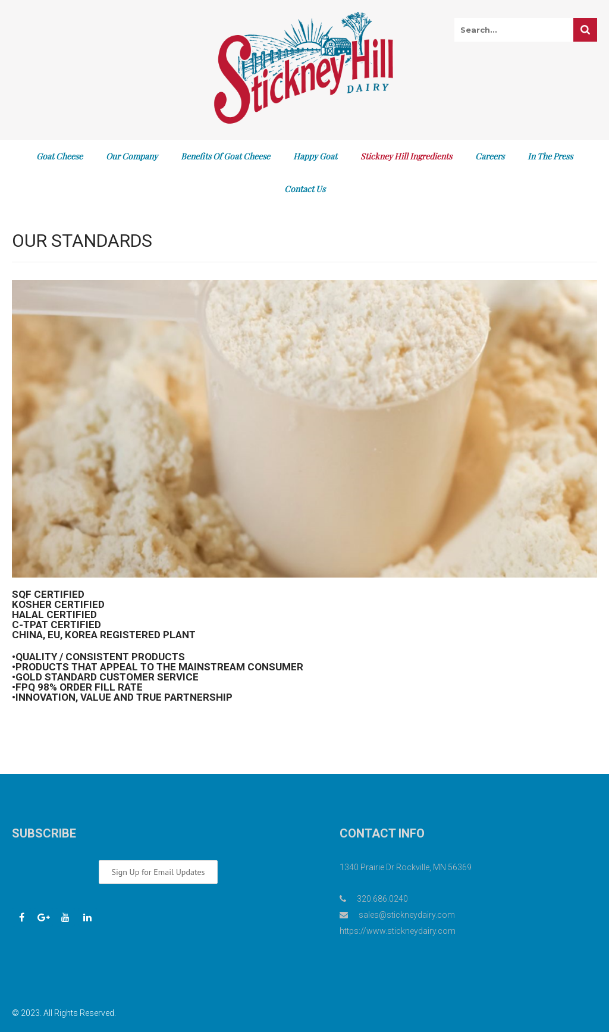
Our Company (132, 156)
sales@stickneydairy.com (407, 915)
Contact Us (304, 189)
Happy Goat (315, 156)
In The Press (550, 156)
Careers (489, 156)
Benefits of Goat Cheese (225, 156)
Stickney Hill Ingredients (406, 156)
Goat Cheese (59, 156)
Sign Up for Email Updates (158, 872)
